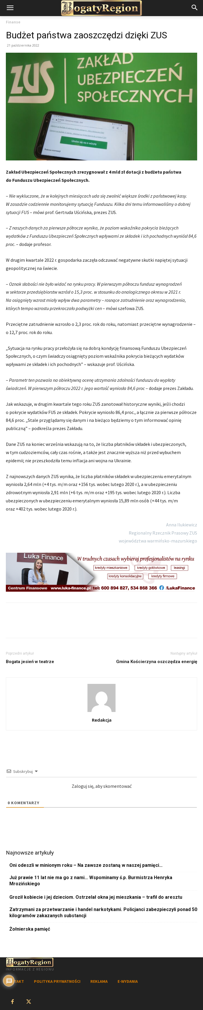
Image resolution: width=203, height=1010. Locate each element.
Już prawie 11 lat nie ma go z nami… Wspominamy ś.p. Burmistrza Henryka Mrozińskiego (90, 880)
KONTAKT (15, 981)
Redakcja (101, 720)
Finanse (13, 22)
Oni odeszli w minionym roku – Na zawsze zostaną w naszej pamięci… (86, 865)
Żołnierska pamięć (29, 929)
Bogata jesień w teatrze (30, 661)
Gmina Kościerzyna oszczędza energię (156, 661)
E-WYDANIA (128, 981)
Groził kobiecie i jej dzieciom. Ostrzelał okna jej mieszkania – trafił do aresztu (95, 897)
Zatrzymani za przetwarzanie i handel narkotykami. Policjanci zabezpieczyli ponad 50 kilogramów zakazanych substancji (103, 912)
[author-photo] (101, 712)
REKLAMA (99, 981)
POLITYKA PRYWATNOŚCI (57, 981)
